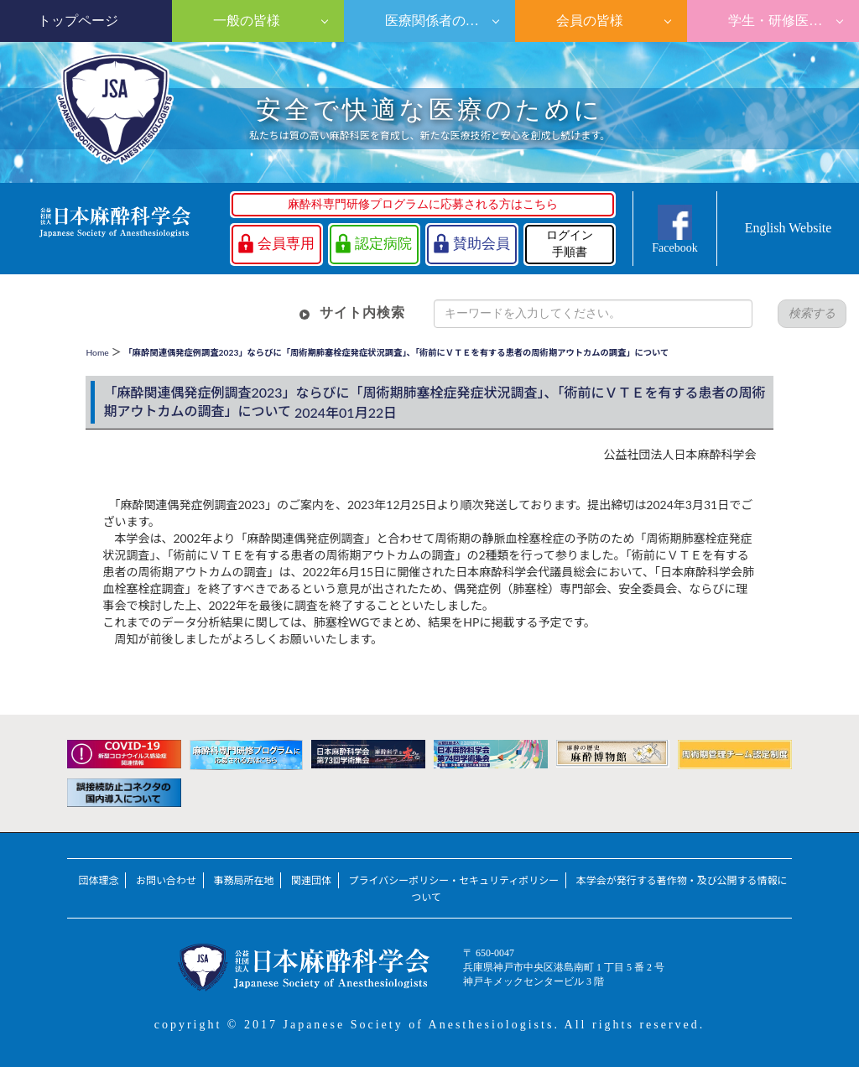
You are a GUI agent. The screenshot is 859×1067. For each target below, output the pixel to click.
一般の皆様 (245, 20)
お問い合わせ (166, 880)
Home (97, 352)
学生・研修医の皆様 (787, 20)
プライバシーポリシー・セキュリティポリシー (454, 880)
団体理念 (98, 880)
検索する (812, 313)
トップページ (78, 20)
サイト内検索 (362, 312)
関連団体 (311, 880)
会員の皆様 (588, 20)
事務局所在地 (244, 880)
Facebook (674, 248)
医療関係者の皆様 (437, 20)
